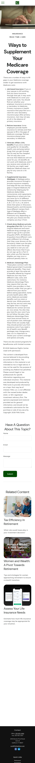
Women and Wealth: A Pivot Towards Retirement (17, 565)
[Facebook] (15, 749)
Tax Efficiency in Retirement (14, 522)
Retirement (17, 760)
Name (5, 433)
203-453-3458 (19, 733)
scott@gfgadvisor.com (17, 746)
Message (6, 456)
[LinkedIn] (19, 749)
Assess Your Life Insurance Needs (14, 610)
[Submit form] (10, 474)
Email (5, 445)
